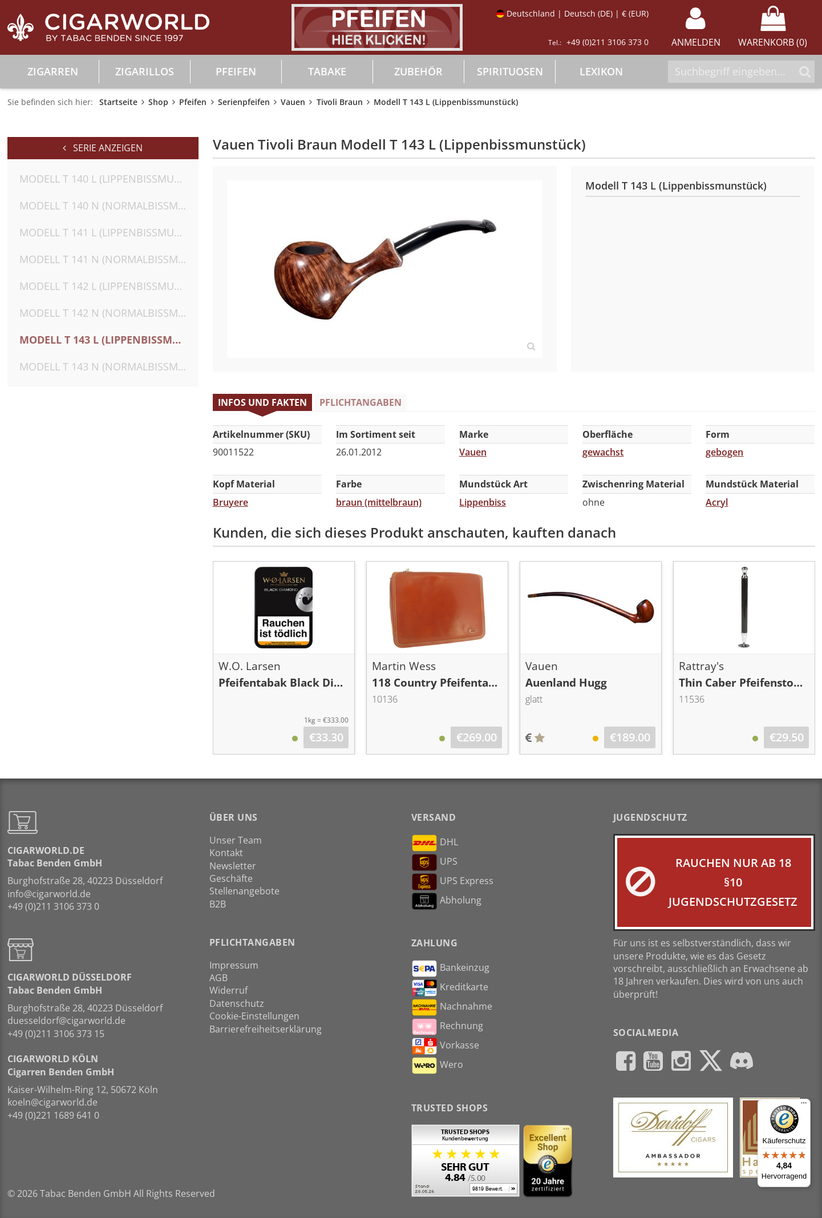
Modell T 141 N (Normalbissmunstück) (109, 259)
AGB (218, 977)
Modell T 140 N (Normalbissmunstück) (109, 205)
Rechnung (447, 1027)
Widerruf (228, 990)
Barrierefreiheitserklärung (265, 1029)
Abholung (446, 901)
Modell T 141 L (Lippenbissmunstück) (109, 232)
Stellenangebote (244, 891)
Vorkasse (445, 1046)
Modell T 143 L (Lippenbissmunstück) (109, 339)
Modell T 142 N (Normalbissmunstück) (109, 313)
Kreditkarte (449, 988)
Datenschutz (236, 1003)
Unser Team (235, 840)
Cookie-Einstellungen (254, 1016)
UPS (434, 862)
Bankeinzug (450, 968)
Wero (437, 1065)
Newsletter (232, 866)
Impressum (233, 965)
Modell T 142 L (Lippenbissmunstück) (109, 286)
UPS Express (452, 882)
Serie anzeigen (103, 148)
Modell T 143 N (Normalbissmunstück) (109, 366)
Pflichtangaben (360, 402)
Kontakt (226, 852)
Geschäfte (231, 878)
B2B (217, 904)
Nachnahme (451, 1007)
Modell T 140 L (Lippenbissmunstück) (109, 178)
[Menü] (804, 1105)
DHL (434, 843)
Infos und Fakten (262, 402)
